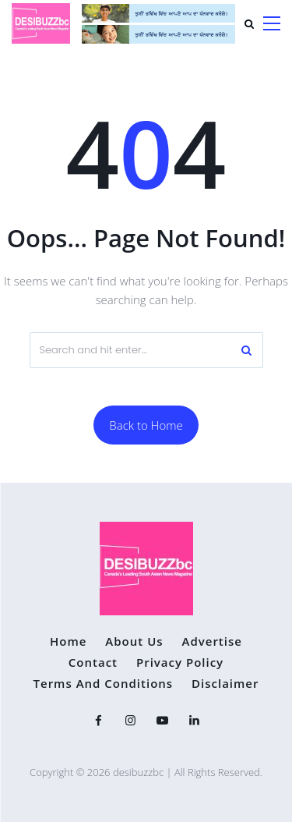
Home (68, 641)
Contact (93, 662)
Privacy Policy (179, 662)
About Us (134, 641)
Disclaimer (225, 683)
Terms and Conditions (103, 683)
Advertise (211, 641)
